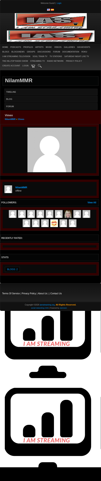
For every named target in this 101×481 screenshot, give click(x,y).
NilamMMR (10, 119)
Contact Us (56, 293)
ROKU (84, 52)
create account (11, 66)
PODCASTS (15, 47)
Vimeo (21, 119)
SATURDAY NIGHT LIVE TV (76, 56)
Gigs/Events (83, 47)
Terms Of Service (11, 293)
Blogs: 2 (12, 269)
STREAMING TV (37, 61)
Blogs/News (18, 52)
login (25, 66)
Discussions (44, 52)
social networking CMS (40, 308)
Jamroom (63, 308)
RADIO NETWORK (55, 61)
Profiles (28, 47)
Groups (31, 52)
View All (92, 202)
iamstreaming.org (47, 305)
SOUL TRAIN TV (40, 56)
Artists (39, 47)
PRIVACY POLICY (74, 61)
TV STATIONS (56, 56)
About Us (42, 293)
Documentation (70, 52)
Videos (58, 47)
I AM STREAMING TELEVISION (16, 56)
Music (49, 47)
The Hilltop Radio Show (15, 61)
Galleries (69, 47)
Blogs (5, 52)
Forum (56, 52)
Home (5, 47)
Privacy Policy (29, 293)
